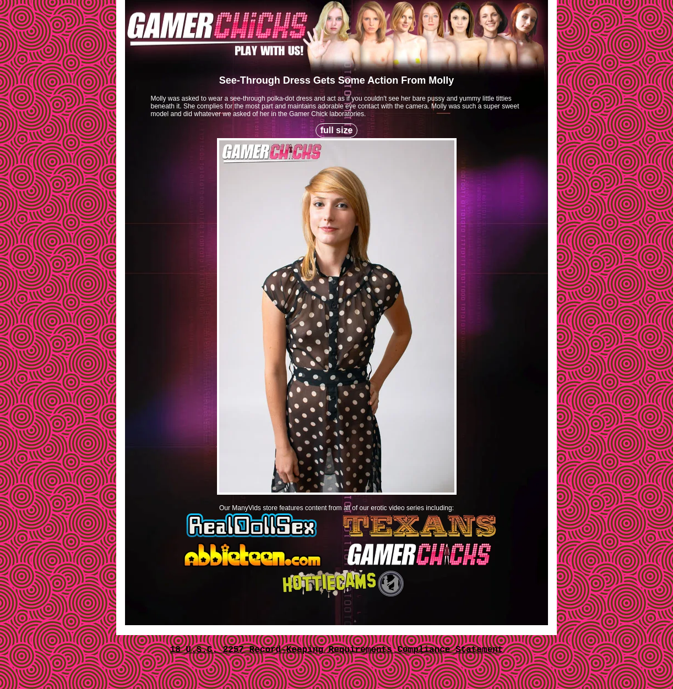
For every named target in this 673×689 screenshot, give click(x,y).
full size (337, 130)
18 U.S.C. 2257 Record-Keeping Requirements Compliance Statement (336, 650)
